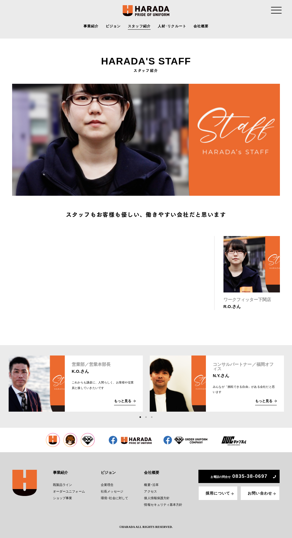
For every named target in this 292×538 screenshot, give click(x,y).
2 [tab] (146, 417)
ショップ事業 (64, 496)
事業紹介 (91, 27)
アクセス (151, 490)
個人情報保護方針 (157, 496)
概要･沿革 (151, 484)
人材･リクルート (172, 27)
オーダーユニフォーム (69, 490)
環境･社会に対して (115, 496)
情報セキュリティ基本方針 (162, 502)
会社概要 (201, 27)
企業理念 (108, 484)
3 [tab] (152, 417)
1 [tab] (140, 417)
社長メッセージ (113, 490)
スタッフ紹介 (139, 27)
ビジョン (113, 27)
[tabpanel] (75, 384)
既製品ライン (64, 484)
